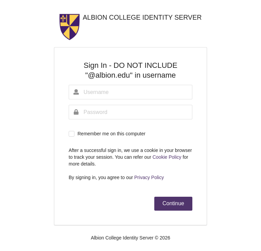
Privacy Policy (149, 177)
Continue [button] (173, 203)
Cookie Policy (168, 157)
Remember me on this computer (111, 133)
